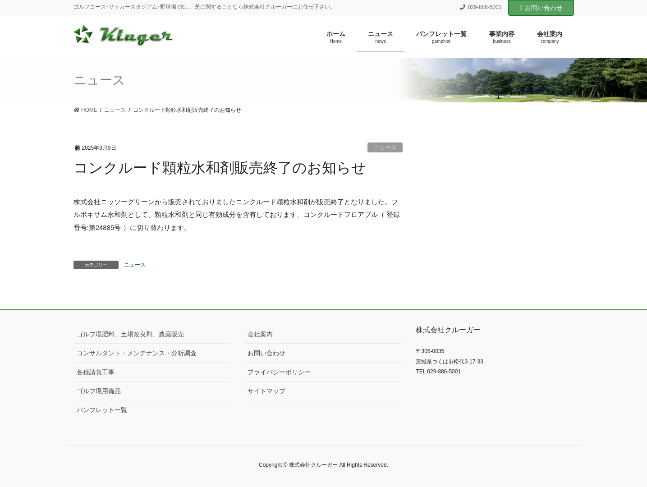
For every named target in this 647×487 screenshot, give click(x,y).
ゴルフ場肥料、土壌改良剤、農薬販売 (130, 334)
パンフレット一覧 (102, 409)
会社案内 (260, 334)
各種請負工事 (96, 372)
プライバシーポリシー (279, 372)
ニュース (385, 147)
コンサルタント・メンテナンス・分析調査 (137, 353)
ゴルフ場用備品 (99, 391)
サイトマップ (266, 391)
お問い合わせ (540, 7)
